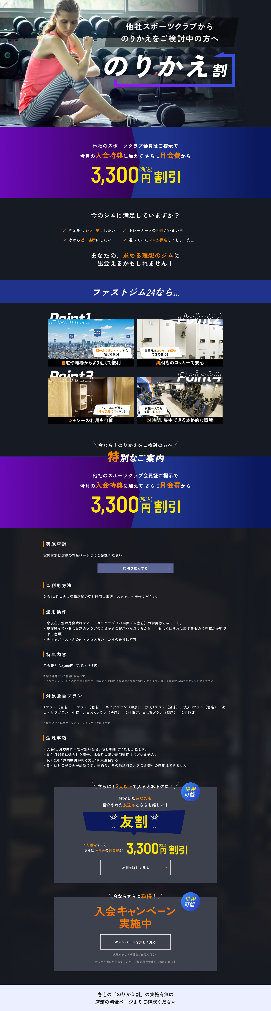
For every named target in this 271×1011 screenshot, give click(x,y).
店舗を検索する (135, 568)
